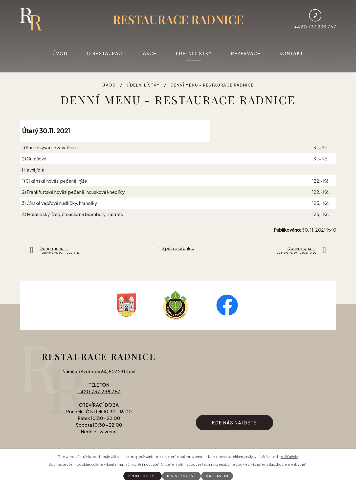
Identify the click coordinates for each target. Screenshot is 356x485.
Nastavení (217, 476)
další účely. (289, 456)
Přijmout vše (142, 476)
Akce (149, 53)
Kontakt (291, 53)
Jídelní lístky (193, 53)
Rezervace (246, 53)
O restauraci (105, 53)
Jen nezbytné (181, 476)
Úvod (60, 53)
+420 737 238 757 (99, 391)
